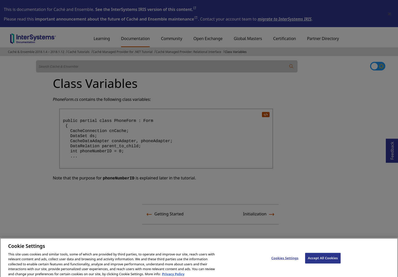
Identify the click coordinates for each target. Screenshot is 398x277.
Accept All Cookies (323, 260)
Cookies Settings (284, 260)
